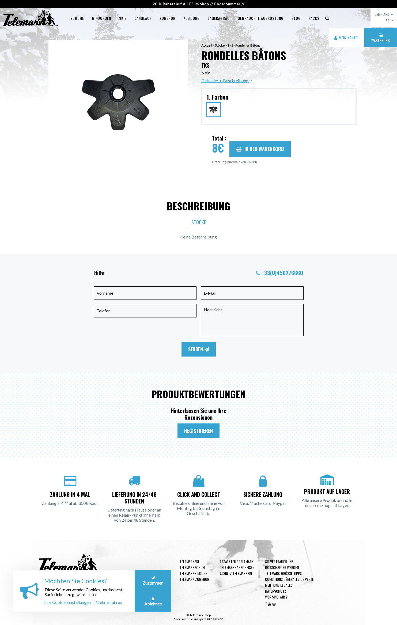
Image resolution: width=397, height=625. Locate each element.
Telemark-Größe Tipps (283, 573)
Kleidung (191, 18)
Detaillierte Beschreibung (226, 80)
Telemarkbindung (193, 573)
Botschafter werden (282, 567)
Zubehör (167, 18)
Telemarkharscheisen (237, 567)
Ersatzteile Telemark (237, 561)
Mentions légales (279, 585)
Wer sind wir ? (276, 597)
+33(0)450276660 (282, 273)
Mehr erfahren (109, 602)
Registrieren (198, 430)
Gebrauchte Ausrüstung (260, 18)
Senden (198, 349)
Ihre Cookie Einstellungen (67, 602)
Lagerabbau (219, 18)
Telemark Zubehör (194, 579)
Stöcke (198, 222)
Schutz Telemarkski (236, 573)
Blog (296, 18)
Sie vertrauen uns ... (281, 561)
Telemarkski (189, 561)
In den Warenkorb (260, 148)
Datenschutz (275, 591)
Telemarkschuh (192, 567)
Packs (314, 18)
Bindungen (101, 18)
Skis (123, 18)
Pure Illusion (214, 619)
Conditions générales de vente (289, 579)
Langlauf (143, 18)
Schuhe (77, 18)
